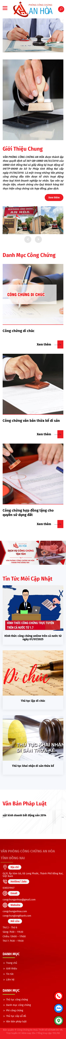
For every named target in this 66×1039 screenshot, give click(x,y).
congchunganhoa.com (15, 911)
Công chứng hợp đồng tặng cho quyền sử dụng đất (28, 512)
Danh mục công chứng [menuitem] (18, 1005)
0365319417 (8, 887)
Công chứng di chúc (18, 331)
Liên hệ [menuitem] (10, 979)
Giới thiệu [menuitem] (11, 968)
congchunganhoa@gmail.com (19, 899)
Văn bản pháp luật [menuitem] (16, 1021)
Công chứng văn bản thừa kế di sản (31, 420)
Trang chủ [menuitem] (11, 963)
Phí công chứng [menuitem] (14, 1010)
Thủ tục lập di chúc (33, 700)
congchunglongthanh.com (17, 915)
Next (62, 817)
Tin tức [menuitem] (10, 974)
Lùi (27, 239)
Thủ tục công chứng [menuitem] (17, 999)
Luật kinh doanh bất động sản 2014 (33, 815)
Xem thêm (54, 197)
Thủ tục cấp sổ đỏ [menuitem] (16, 1016)
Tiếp (38, 239)
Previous (3, 817)
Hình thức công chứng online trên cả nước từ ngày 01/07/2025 (33, 637)
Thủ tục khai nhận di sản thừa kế (33, 765)
